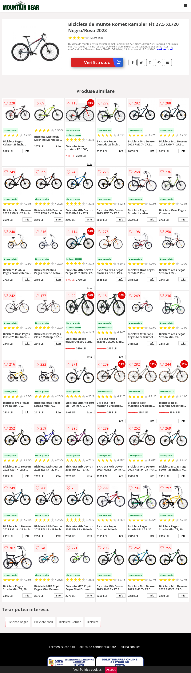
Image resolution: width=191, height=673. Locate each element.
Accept (111, 669)
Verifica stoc (103, 62)
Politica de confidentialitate (97, 647)
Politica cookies (129, 647)
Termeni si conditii (62, 647)
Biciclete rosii (43, 622)
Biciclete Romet (70, 622)
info (27, 150)
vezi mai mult (165, 49)
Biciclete (92, 622)
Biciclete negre (17, 622)
